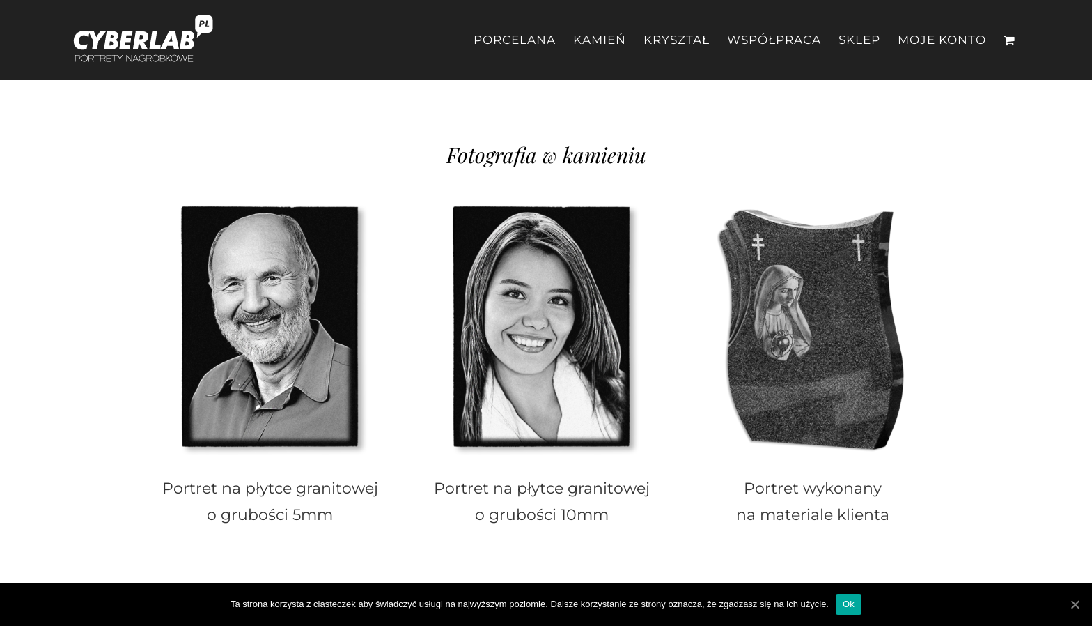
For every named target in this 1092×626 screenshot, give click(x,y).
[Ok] (1075, 604)
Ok (849, 604)
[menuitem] (523, 40)
